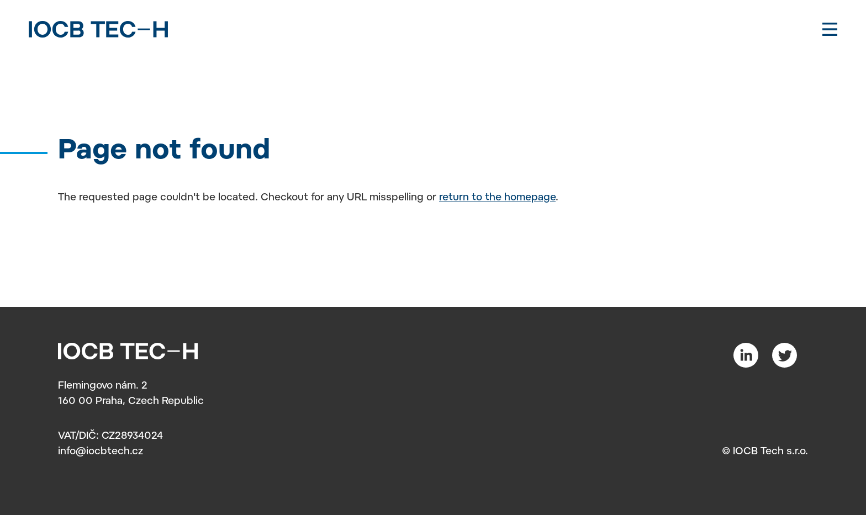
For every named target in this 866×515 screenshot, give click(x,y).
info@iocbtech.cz (100, 452)
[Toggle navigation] (829, 29)
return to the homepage (497, 198)
